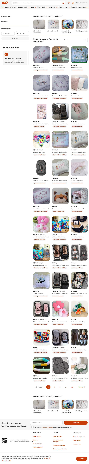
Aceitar (81, 459)
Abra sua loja (77, 444)
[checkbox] (32, 427)
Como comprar (57, 436)
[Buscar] (42, 3)
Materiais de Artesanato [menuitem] (79, 7)
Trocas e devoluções (59, 445)
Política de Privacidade (48, 427)
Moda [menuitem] (33, 7)
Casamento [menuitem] (53, 7)
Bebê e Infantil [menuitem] (42, 7)
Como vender (77, 440)
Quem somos (37, 436)
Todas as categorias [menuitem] (10, 7)
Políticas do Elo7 (38, 447)
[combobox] (16, 3)
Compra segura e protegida (58, 440)
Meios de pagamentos (79, 436)
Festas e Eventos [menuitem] (64, 7)
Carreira (35, 440)
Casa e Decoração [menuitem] (23, 7)
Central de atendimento (60, 449)
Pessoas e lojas (37, 443)
